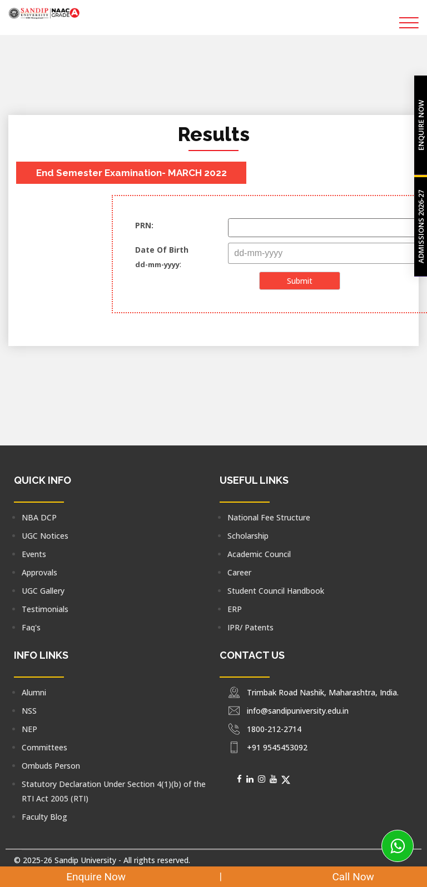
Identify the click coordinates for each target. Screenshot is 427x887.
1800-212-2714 (274, 729)
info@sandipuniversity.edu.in (298, 710)
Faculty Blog (44, 816)
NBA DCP (39, 517)
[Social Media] (239, 778)
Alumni (34, 692)
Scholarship (248, 535)
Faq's (31, 627)
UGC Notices (45, 535)
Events (34, 554)
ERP (234, 609)
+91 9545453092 (277, 747)
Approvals (39, 572)
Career (239, 572)
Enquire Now (89, 876)
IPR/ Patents (250, 627)
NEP (29, 729)
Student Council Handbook (275, 590)
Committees (44, 747)
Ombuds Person (51, 765)
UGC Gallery (43, 590)
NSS (29, 710)
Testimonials (45, 609)
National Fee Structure (268, 517)
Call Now (344, 876)
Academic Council (259, 554)
